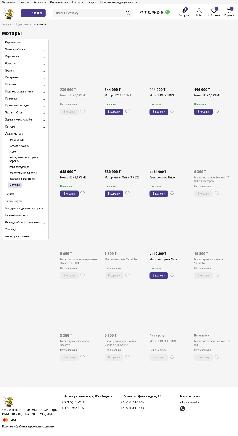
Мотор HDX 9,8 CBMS (73, 177)
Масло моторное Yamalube (121, 259)
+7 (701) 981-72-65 (132, 408)
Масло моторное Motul (163, 259)
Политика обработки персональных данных (28, 426)
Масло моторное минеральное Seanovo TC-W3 (78, 261)
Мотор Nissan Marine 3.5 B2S (122, 177)
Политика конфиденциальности (118, 2)
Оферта (92, 2)
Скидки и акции (59, 2)
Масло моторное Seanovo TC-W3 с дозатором (212, 179)
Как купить (40, 2)
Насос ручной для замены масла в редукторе (120, 343)
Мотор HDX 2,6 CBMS (73, 95)
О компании (8, 2)
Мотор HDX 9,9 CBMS (162, 341)
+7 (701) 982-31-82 (73, 408)
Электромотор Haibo (162, 177)
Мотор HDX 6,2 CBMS (207, 95)
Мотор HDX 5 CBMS (161, 95)
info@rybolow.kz (189, 402)
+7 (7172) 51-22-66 (151, 12)
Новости (24, 2)
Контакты (77, 2)
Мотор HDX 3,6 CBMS (118, 95)
